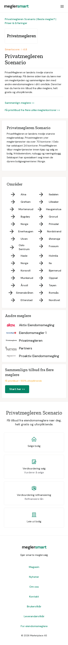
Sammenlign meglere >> (19, 103)
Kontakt (34, 596)
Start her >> (17, 389)
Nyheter (34, 577)
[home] (16, 6)
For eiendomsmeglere (34, 626)
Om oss (34, 586)
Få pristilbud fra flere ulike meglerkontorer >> (32, 110)
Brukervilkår (34, 606)
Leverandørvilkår (34, 616)
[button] (62, 6)
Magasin (34, 567)
